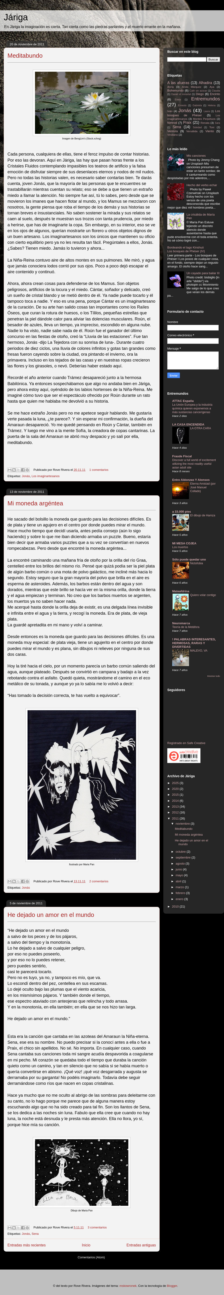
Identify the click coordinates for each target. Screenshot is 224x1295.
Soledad (197, 127)
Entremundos (205, 98)
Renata (205, 122)
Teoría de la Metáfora (186, 627)
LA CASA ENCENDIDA (188, 424)
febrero (181, 893)
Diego (200, 94)
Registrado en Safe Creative (186, 743)
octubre (181, 851)
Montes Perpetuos (204, 118)
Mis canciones (196, 155)
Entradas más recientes (26, 1245)
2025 (176, 783)
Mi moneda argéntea (35, 503)
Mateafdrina (180, 591)
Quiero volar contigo (203, 595)
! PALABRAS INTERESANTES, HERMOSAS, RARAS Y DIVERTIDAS (194, 643)
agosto (181, 863)
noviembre (183, 823)
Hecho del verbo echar (201, 185)
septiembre (184, 857)
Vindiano (172, 134)
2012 (176, 812)
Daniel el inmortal (181, 94)
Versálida (191, 131)
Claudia (216, 90)
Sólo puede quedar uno (189, 559)
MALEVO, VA (198, 650)
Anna (170, 86)
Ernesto (182, 105)
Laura (207, 111)
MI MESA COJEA (184, 543)
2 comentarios (98, 881)
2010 (176, 906)
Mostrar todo (213, 676)
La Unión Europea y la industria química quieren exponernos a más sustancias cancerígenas (192, 408)
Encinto (215, 94)
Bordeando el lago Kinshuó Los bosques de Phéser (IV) (186, 249)
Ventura (172, 131)
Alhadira (205, 83)
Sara (217, 123)
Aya (212, 86)
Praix (187, 122)
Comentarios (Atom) (91, 1257)
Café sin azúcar (198, 90)
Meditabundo (24, 55)
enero (180, 899)
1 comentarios (98, 470)
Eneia (178, 99)
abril (179, 881)
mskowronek (127, 1286)
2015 (176, 794)
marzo (180, 887)
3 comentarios (97, 1227)
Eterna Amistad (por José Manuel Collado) (203, 487)
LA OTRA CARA (200, 428)
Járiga (16, 17)
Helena (212, 105)
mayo (180, 875)
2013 (176, 806)
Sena (35, 1233)
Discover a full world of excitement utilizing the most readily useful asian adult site (194, 463)
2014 (176, 800)
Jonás (26, 476)
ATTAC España (183, 401)
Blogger (172, 1286)
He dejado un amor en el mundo (50, 914)
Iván (169, 111)
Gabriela (197, 105)
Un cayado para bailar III (203, 273)
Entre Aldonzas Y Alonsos (191, 480)
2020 (176, 789)
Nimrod (172, 122)
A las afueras (178, 83)
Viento (209, 131)
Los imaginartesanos (46, 476)
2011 (176, 818)
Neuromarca (181, 623)
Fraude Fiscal (182, 456)
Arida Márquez (191, 86)
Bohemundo (175, 90)
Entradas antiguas (141, 1245)
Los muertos (180, 547)
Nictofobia (196, 563)
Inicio (86, 1245)
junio (179, 869)
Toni (211, 127)
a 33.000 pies (181, 511)
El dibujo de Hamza (202, 515)
